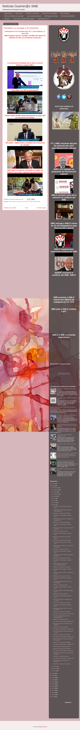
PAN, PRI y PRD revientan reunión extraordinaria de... (61, 616)
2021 (53, 673)
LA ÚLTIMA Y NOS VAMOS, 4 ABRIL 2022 (63, 644)
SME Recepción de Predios (51, 16)
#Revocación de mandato (15, 201)
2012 (53, 692)
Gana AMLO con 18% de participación (31, 201)
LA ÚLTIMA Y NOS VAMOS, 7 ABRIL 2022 (63, 629)
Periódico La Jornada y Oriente (60, 619)
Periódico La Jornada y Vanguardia (61, 522)
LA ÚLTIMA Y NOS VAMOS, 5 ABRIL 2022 (63, 636)
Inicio (26, 207)
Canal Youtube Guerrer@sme (34, 16)
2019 (53, 677)
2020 (53, 675)
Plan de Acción (19, 13)
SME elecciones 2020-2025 (68, 16)
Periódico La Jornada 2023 (32, 13)
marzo (55, 666)
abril (54, 504)
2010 (53, 696)
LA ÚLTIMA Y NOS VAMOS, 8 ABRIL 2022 (63, 621)
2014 (53, 688)
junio (54, 500)
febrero (55, 668)
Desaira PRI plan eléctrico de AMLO (61, 646)
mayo (54, 502)
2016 (53, 684)
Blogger (45, 726)
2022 (53, 485)
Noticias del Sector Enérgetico (49, 13)
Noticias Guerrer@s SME (20, 6)
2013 (53, 690)
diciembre (55, 487)
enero (54, 670)
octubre (55, 492)
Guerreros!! (7, 18)
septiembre (56, 494)
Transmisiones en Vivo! (43, 18)
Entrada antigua (41, 207)
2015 (53, 686)
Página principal (8, 13)
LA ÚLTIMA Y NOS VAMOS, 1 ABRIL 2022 (63, 658)
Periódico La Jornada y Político (60, 593)
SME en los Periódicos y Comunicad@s (14, 16)
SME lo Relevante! (64, 13)
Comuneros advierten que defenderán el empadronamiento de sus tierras (67, 415)
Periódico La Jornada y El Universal (65, 461)
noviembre (56, 489)
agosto (55, 496)
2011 (53, 694)
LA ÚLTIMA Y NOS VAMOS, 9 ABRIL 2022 (63, 613)
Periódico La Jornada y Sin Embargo (62, 540)
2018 (53, 679)
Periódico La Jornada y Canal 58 (61, 549)
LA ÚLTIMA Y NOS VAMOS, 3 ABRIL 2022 (63, 650)
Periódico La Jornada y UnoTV (60, 531)
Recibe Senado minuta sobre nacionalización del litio (60, 564)
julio (54, 498)
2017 (53, 682)
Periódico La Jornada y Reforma (61, 627)
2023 (53, 483)
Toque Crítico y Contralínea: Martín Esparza (23, 18)
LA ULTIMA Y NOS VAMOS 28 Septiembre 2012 (64, 435)
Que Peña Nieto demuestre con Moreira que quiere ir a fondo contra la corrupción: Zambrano (67, 425)
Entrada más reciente (10, 207)
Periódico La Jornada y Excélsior (61, 656)
